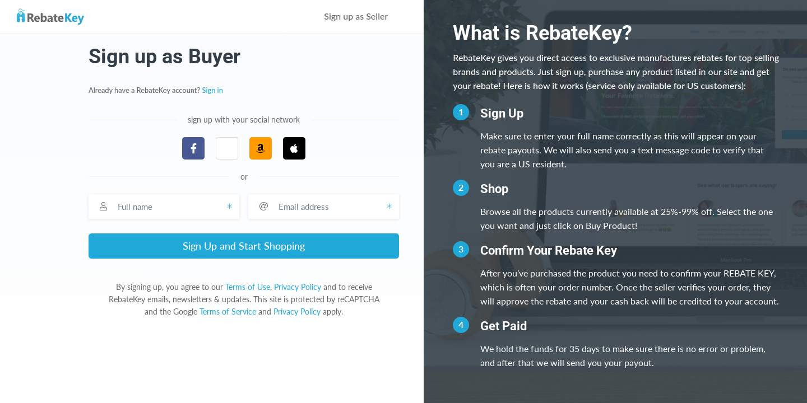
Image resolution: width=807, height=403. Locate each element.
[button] (227, 148)
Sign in (212, 90)
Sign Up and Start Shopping (244, 246)
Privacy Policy (297, 287)
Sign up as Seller (364, 16)
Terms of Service (228, 311)
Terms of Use (247, 287)
